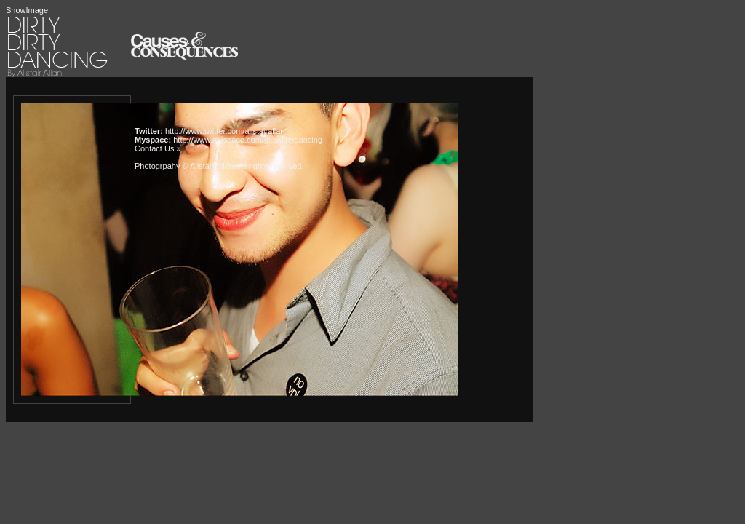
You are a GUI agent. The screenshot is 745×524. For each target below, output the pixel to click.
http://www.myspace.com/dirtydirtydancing (247, 139)
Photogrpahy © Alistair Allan (184, 166)
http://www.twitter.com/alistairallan (224, 131)
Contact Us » (158, 148)
